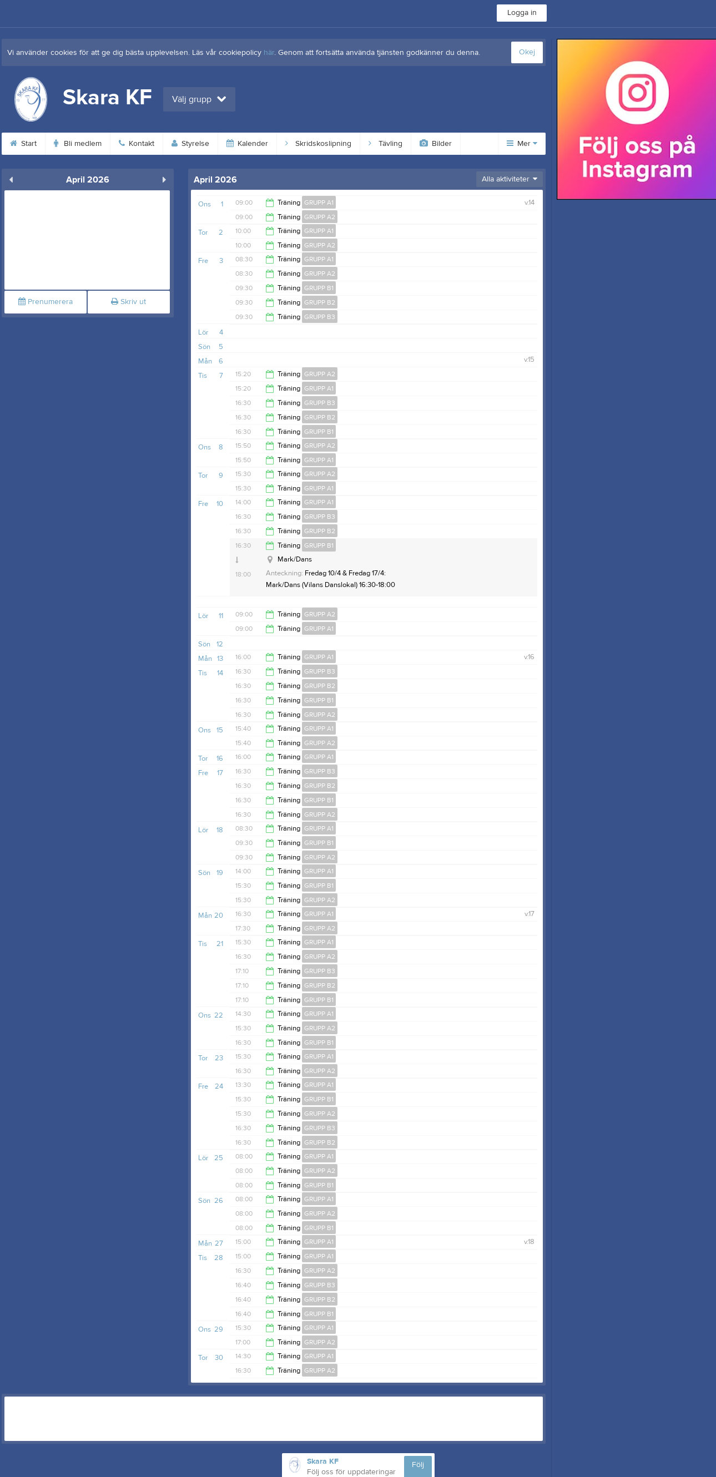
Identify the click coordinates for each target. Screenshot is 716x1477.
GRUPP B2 (319, 302)
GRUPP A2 (319, 217)
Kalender (247, 144)
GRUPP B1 (319, 288)
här (269, 53)
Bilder (436, 144)
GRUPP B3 (319, 316)
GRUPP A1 (319, 202)
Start (23, 144)
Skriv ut (128, 302)
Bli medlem (78, 144)
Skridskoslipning (318, 144)
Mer (522, 144)
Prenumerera (45, 302)
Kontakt (136, 144)
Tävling (385, 144)
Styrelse (190, 144)
